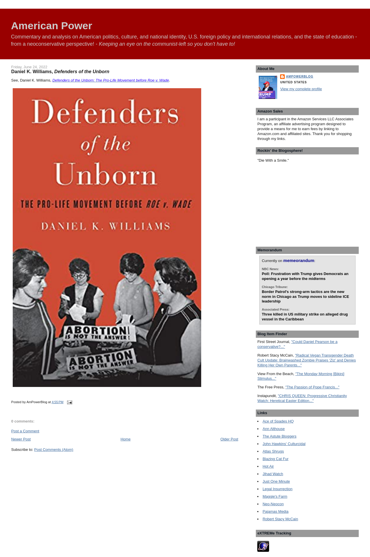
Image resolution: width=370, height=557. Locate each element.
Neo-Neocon (273, 504)
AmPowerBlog (299, 76)
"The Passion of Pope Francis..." (312, 387)
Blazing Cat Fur (275, 459)
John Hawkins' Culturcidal (283, 444)
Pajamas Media (275, 511)
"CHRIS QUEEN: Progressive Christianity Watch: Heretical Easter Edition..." (302, 398)
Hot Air (268, 466)
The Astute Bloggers (279, 436)
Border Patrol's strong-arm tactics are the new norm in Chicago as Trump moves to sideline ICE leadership (305, 296)
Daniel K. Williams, (60, 71)
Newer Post (21, 439)
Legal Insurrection (277, 489)
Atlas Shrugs (273, 451)
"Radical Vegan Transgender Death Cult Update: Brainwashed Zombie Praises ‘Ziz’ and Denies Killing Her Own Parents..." (306, 360)
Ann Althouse (273, 429)
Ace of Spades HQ (278, 421)
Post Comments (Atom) (53, 449)
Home (126, 439)
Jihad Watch (272, 474)
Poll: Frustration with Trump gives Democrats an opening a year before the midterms (305, 276)
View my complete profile (301, 89)
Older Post (229, 439)
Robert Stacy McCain (280, 519)
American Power (51, 26)
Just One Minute (276, 481)
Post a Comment (25, 431)
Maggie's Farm (274, 496)
